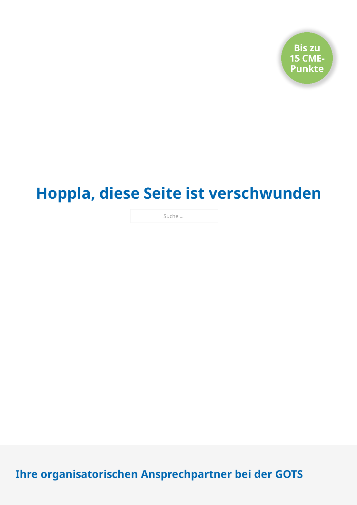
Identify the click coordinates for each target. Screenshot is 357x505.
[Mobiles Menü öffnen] (337, 18)
